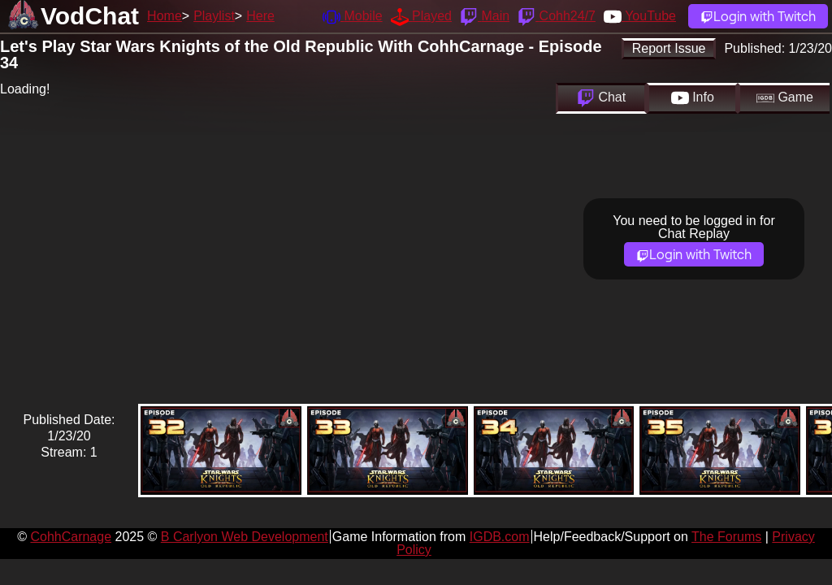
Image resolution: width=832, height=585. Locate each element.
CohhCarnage (70, 537)
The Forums (726, 537)
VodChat (90, 15)
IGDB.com (500, 537)
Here (260, 16)
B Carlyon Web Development (244, 537)
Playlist (214, 16)
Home (164, 16)
